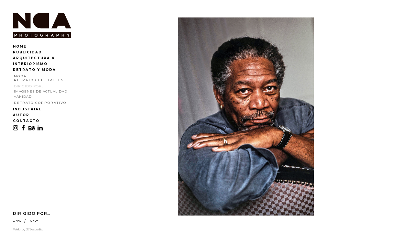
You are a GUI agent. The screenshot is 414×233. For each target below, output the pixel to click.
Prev (17, 221)
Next (34, 221)
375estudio (34, 229)
